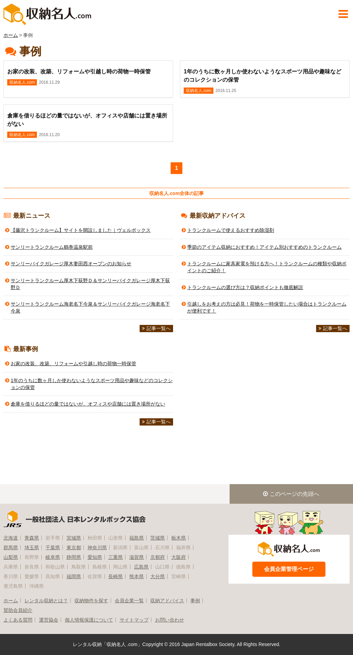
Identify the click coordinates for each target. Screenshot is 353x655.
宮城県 (74, 538)
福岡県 (74, 576)
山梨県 (10, 557)
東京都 (74, 547)
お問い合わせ (169, 620)
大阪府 (178, 557)
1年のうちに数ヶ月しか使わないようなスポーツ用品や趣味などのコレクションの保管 (92, 384)
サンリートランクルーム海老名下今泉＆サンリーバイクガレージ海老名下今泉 (90, 307)
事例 (195, 600)
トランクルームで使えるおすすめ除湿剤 (230, 230)
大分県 (157, 576)
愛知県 (95, 557)
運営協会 (48, 620)
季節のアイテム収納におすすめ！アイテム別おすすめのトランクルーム (264, 247)
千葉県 (53, 547)
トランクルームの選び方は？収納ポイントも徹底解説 (245, 287)
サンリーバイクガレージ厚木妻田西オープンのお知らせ (71, 263)
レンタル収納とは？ (46, 600)
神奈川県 (97, 547)
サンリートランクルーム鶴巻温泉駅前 (52, 247)
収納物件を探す (91, 600)
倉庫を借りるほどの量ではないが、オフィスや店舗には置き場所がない (88, 404)
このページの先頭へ (291, 494)
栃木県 (178, 538)
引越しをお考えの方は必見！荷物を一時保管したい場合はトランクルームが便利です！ (266, 307)
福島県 (136, 538)
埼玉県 (31, 547)
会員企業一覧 (129, 600)
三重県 (115, 557)
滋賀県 (136, 557)
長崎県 (115, 576)
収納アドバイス (167, 600)
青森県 (31, 538)
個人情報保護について (89, 620)
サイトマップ (134, 620)
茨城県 (157, 538)
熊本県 (136, 576)
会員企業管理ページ (289, 569)
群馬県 (10, 547)
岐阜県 (53, 557)
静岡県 (74, 557)
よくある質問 (17, 620)
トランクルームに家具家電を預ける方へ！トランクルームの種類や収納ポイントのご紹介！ (266, 267)
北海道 (10, 538)
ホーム (10, 35)
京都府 (157, 557)
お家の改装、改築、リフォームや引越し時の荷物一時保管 (73, 363)
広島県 (141, 567)
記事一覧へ (156, 328)
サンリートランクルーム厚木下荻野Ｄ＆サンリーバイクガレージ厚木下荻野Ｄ (90, 284)
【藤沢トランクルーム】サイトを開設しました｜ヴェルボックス (81, 230)
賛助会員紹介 (17, 610)
